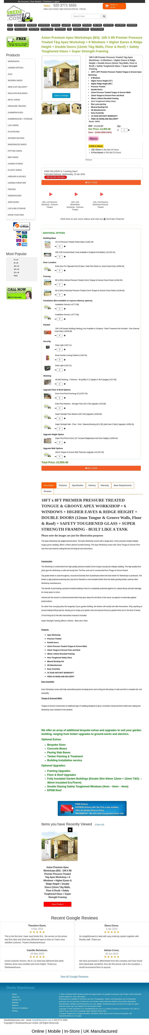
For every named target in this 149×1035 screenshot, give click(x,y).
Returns (15, 1005)
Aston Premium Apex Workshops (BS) (56, 869)
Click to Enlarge (61, 95)
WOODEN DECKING (16, 138)
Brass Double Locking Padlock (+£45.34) (71, 355)
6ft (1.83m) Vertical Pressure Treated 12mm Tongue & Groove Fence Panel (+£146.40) (89, 280)
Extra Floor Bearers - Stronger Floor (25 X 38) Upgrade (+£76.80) (80, 404)
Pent (15, 276)
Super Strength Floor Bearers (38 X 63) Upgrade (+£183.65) (78, 414)
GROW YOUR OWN (16, 215)
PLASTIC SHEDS (15, 170)
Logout (56, 1)
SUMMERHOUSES (15, 113)
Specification (77, 485)
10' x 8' (16, 269)
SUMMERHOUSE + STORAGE (20, 119)
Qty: (118, 126)
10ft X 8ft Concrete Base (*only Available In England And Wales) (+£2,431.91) (85, 252)
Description (49, 485)
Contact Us (16, 1000)
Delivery (92, 485)
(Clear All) (99, 824)
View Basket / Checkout (41, 1)
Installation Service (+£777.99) (67, 304)
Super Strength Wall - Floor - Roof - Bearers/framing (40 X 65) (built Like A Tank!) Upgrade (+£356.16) (94, 424)
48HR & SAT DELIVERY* (18, 87)
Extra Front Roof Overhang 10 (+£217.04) (71, 394)
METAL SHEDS (14, 100)
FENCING (12, 189)
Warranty (105, 485)
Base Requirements (123, 485)
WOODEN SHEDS (15, 81)
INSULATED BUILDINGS (17, 93)
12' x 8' (16, 272)
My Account (23, 1)
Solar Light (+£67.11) (63, 345)
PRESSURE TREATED (17, 106)
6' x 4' (16, 260)
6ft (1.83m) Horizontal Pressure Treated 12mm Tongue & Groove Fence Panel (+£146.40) (90, 291)
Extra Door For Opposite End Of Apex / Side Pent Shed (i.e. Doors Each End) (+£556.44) (89, 266)
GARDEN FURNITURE (17, 183)
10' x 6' (16, 266)
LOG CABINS (13, 125)
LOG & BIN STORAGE (17, 208)
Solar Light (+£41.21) (63, 366)
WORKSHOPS (13, 61)
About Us (15, 997)
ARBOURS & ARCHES (17, 177)
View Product (57, 904)
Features (63, 485)
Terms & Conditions (20, 1008)
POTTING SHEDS (15, 151)
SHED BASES (13, 202)
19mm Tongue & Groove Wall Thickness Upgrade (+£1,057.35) (79, 452)
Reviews (48, 491)
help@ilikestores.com (42, 1020)
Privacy (15, 1011)
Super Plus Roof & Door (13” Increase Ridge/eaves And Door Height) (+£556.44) (86, 438)
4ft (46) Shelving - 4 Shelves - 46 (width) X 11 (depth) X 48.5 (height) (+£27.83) (86, 380)
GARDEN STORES (15, 164)
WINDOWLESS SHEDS (17, 145)
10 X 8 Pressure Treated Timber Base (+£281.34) (74, 242)
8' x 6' (16, 263)
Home (14, 994)
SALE (10, 74)
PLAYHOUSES (13, 132)
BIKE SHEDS (13, 157)
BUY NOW (91, 182)
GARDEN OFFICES (15, 68)
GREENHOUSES (14, 196)
